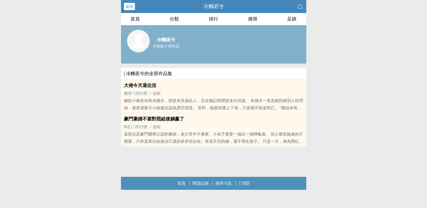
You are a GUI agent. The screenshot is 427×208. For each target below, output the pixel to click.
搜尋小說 (223, 183)
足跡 (291, 18)
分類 (174, 18)
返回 (129, 6)
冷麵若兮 (213, 6)
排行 (213, 18)
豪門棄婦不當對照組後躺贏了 (154, 118)
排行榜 (141, 93)
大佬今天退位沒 (140, 85)
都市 (128, 93)
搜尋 (252, 18)
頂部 (244, 183)
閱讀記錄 (201, 183)
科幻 (128, 127)
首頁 (135, 18)
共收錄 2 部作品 (166, 46)
